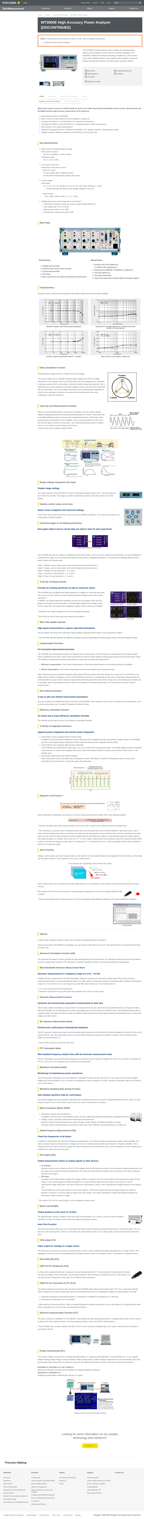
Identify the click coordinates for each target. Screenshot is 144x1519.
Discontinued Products (60, 15)
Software (119, 74)
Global (102, 3)
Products (67, 8)
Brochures (91, 71)
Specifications (92, 74)
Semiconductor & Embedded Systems (15, 1502)
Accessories (35, 1501)
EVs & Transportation (10, 1487)
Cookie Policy (67, 1515)
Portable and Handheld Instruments (43, 1495)
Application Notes (94, 81)
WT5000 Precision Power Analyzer (57, 42)
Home (40, 15)
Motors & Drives (8, 1493)
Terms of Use (56, 1515)
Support (111, 8)
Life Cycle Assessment (70, 101)
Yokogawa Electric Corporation (13, 1515)
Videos (78, 96)
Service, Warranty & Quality (96, 1484)
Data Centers (7, 1484)
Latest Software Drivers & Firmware (98, 1481)
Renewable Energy (9, 1499)
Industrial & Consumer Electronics (14, 1490)
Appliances (7, 1481)
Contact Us (133, 8)
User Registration (93, 1490)
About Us (95, 3)
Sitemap (78, 1515)
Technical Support (93, 1478)
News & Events (85, 3)
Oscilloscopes (35, 1478)
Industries (46, 8)
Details (41, 96)
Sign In (109, 3)
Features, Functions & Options (49, 101)
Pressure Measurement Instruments (43, 1498)
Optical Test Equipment (38, 1487)
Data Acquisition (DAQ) (39, 1484)
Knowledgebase (92, 1487)
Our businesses (31, 1515)
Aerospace (6, 1478)
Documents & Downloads (65, 96)
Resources (50, 96)
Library (89, 8)
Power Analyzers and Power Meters (43, 1481)
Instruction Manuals (123, 71)
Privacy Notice (44, 1515)
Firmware (90, 77)
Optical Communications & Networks (15, 1496)
